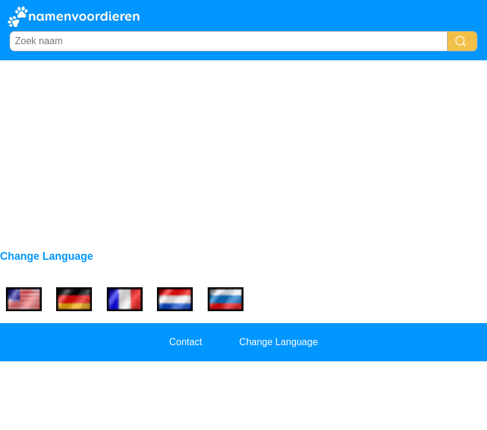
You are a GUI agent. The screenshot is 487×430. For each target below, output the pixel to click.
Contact (185, 342)
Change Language (278, 342)
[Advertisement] (243, 150)
